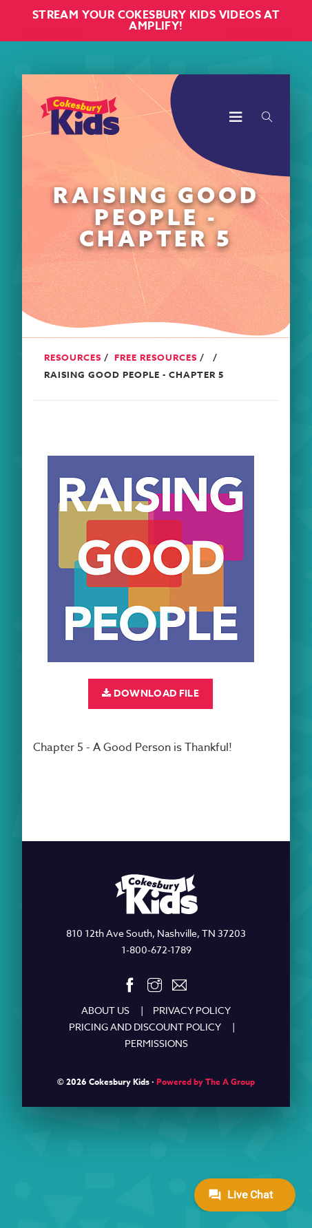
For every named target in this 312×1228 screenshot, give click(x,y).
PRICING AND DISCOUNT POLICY (145, 1026)
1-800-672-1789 (156, 949)
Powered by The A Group (205, 1082)
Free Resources (155, 357)
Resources (72, 357)
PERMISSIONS (156, 1043)
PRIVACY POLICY (192, 1010)
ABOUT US (105, 1010)
